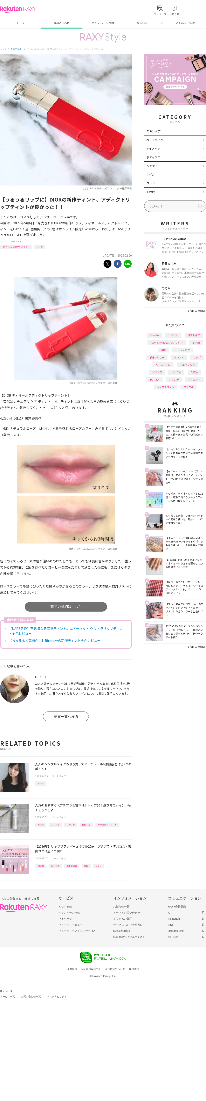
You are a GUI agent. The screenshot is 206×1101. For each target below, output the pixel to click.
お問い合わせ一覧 (31, 996)
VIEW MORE (197, 311)
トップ (20, 22)
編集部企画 (72, 865)
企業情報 (72, 969)
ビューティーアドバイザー (75, 930)
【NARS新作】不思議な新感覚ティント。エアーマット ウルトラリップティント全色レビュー (66, 631)
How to (40, 783)
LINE (171, 924)
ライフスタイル (165, 387)
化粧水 (194, 372)
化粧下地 (86, 824)
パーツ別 (176, 372)
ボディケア (153, 157)
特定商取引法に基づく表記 (129, 937)
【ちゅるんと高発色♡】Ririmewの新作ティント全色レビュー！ (56, 640)
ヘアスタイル (163, 364)
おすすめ (55, 824)
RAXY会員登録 (177, 906)
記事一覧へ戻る (66, 716)
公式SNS (143, 22)
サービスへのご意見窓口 (128, 924)
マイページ (65, 918)
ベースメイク (17, 241)
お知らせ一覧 (121, 906)
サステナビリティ (57, 996)
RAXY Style (61, 22)
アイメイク (153, 148)
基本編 (196, 342)
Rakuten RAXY (18, 9)
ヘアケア (152, 166)
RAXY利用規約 (122, 930)
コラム (150, 183)
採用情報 (134, 969)
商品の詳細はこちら (66, 606)
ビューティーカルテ (71, 924)
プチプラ (71, 824)
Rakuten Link (176, 930)
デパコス (154, 379)
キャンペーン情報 (103, 22)
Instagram (174, 918)
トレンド (179, 357)
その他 (150, 192)
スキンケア (153, 131)
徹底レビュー (157, 357)
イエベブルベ (187, 364)
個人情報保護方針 (91, 969)
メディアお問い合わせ (126, 912)
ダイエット (194, 379)
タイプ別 (188, 387)
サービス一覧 (7, 996)
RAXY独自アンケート (107, 824)
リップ (39, 246)
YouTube (173, 937)
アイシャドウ (182, 350)
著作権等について (115, 969)
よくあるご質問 (185, 22)
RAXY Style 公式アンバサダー (15, 246)
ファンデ (174, 379)
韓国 (86, 865)
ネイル (150, 174)
